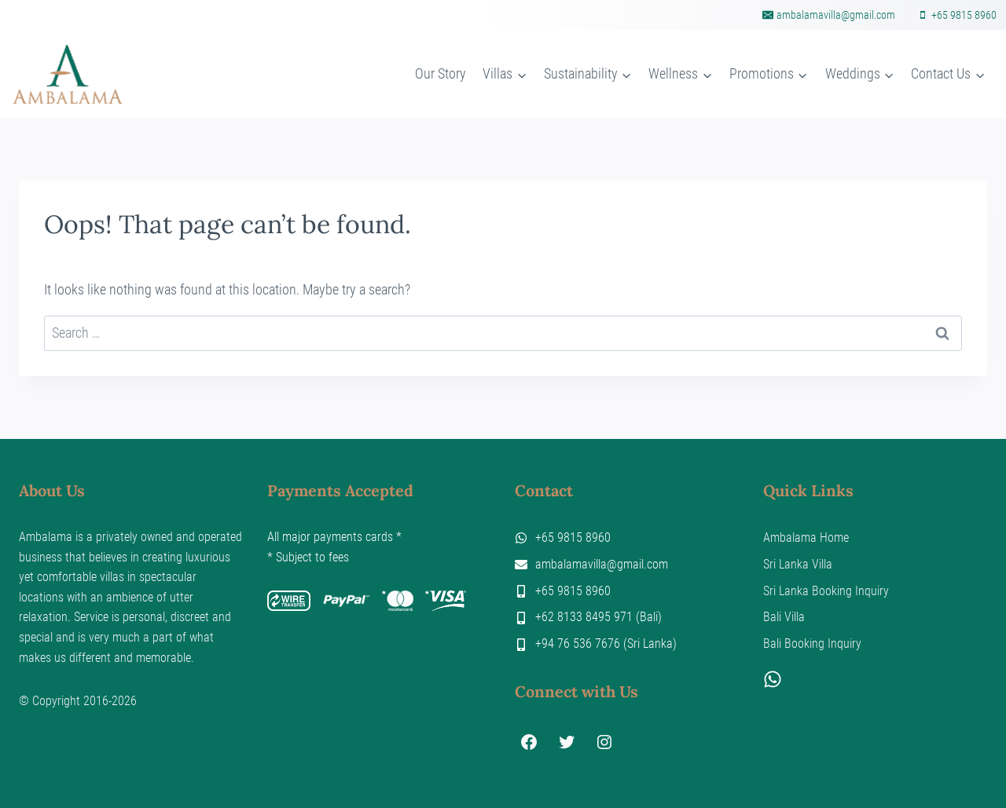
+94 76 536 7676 (577, 643)
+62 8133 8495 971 (584, 616)
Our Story (440, 73)
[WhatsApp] (772, 684)
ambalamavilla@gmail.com (601, 564)
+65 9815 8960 (573, 537)
